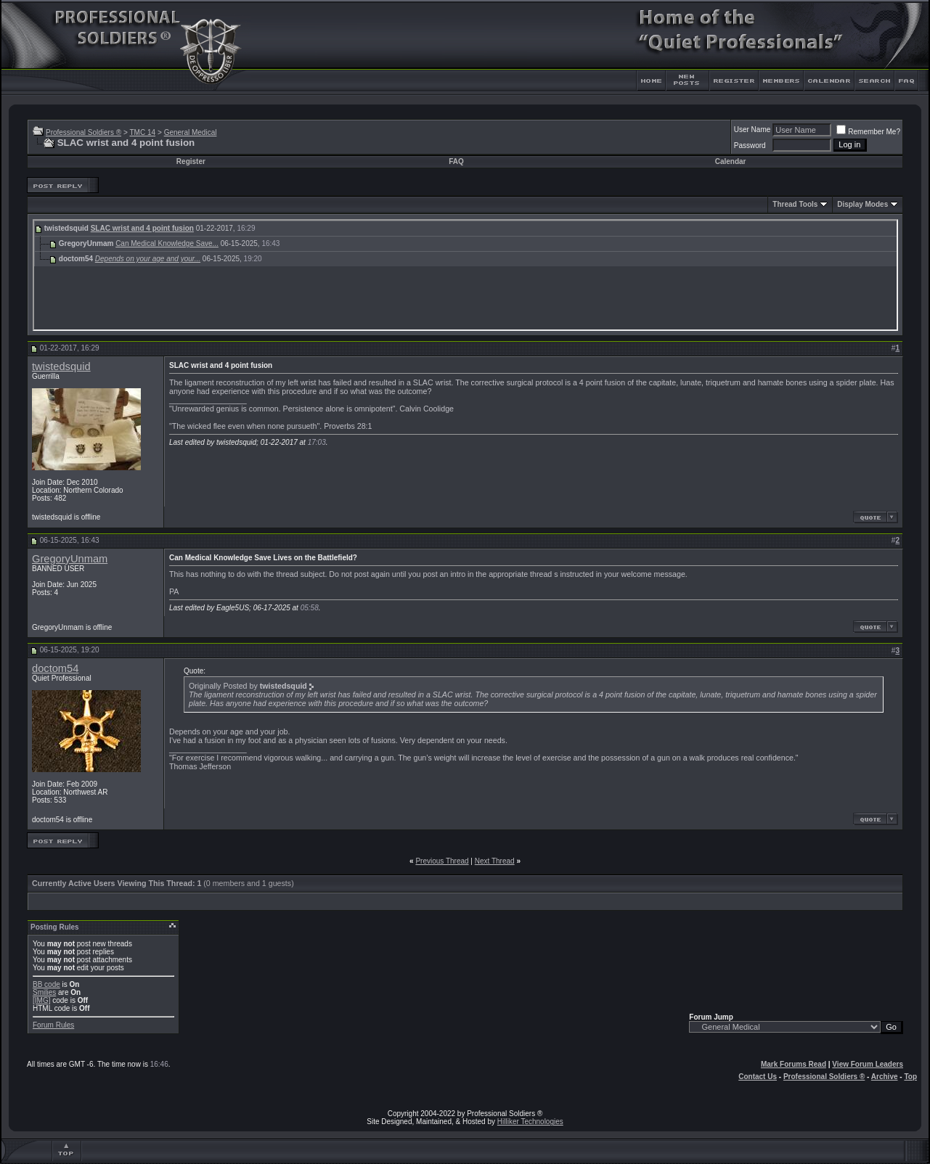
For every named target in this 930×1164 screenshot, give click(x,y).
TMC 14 (142, 132)
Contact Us (757, 1077)
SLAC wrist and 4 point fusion (142, 228)
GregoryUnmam (69, 559)
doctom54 (55, 668)
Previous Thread (441, 861)
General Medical (190, 132)
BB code (46, 984)
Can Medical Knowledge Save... (167, 243)
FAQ (456, 161)
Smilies (44, 992)
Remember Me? (868, 132)
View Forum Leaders (867, 1064)
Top (910, 1077)
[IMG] (41, 1000)
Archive (884, 1077)
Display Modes (862, 204)
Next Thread (495, 861)
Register (190, 161)
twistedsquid (61, 366)
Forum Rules (53, 1025)
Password (750, 145)
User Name (752, 130)
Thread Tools (794, 204)
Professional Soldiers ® (83, 132)
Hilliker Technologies (530, 1122)
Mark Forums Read (793, 1064)
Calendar (730, 161)
